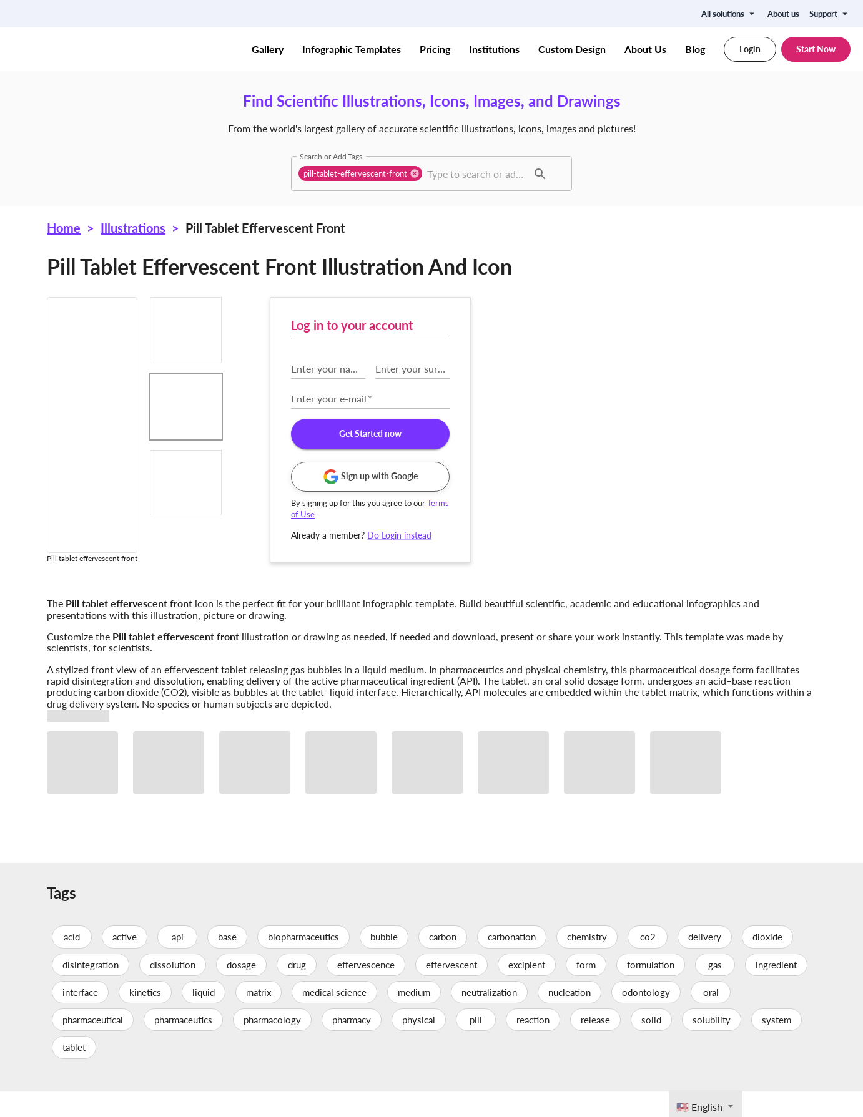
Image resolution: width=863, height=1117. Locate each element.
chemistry (587, 962)
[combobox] (476, 173)
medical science (334, 1017)
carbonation (512, 962)
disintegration (90, 990)
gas (715, 990)
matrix (258, 1017)
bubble (384, 962)
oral (710, 1017)
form (586, 990)
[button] (360, 173)
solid (651, 1045)
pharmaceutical (92, 1045)
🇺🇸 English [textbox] (699, 1107)
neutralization (489, 1017)
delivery (704, 962)
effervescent (451, 990)
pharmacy (351, 1045)
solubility (712, 1045)
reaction (533, 1045)
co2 (647, 962)
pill (475, 1045)
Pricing (435, 49)
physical (418, 1045)
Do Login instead (633, 535)
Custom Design (572, 49)
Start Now (816, 49)
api (177, 962)
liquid (203, 1017)
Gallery (268, 49)
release (595, 1045)
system (776, 1045)
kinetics (145, 1017)
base (227, 962)
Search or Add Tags (331, 156)
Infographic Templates (351, 49)
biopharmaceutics (303, 962)
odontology (646, 1017)
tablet (74, 1073)
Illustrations (133, 227)
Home (64, 227)
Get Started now (604, 434)
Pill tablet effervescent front (265, 227)
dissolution (172, 990)
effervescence (366, 990)
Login (750, 49)
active (124, 962)
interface (80, 1017)
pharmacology (272, 1045)
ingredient (776, 990)
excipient (526, 990)
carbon (442, 962)
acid (71, 962)
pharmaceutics (183, 1045)
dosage (241, 990)
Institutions (494, 49)
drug (296, 990)
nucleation (569, 1017)
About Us (645, 49)
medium (414, 1017)
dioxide (767, 962)
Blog (695, 49)
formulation (650, 990)
